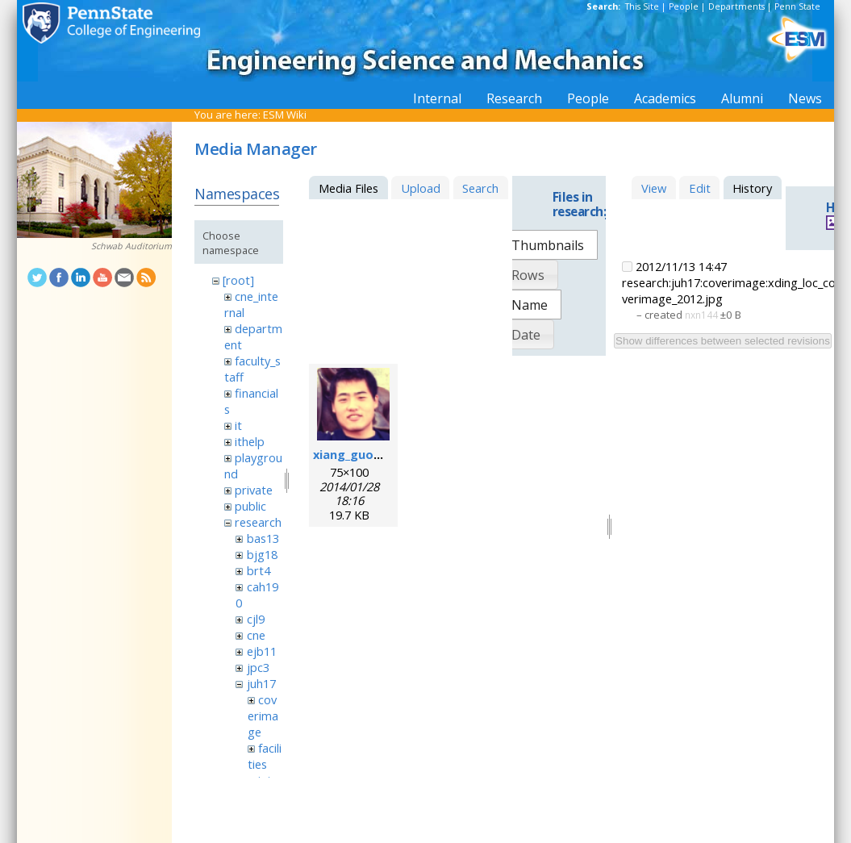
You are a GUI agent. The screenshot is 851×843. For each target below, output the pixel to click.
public (250, 506)
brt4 (258, 570)
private (254, 490)
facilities (265, 756)
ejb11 (262, 651)
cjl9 (256, 619)
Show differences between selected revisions (722, 341)
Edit (700, 188)
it (238, 425)
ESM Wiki (285, 114)
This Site (642, 6)
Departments (736, 6)
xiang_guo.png (356, 454)
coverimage (263, 715)
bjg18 (262, 554)
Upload (420, 188)
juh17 (261, 683)
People (684, 6)
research (258, 522)
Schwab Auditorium (131, 246)
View (653, 188)
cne (256, 635)
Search (480, 188)
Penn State (797, 6)
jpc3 (258, 667)
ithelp (250, 441)
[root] (238, 280)
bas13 (263, 538)
